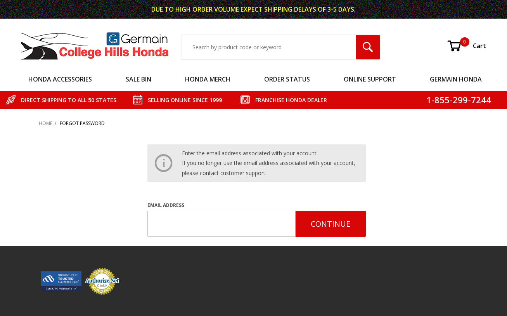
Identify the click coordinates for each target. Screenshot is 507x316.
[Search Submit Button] (368, 47)
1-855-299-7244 (458, 100)
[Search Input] (269, 47)
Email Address (165, 205)
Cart (466, 45)
